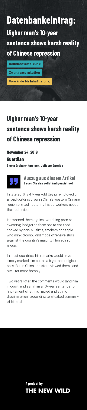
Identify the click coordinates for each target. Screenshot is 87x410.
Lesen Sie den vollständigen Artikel (48, 183)
